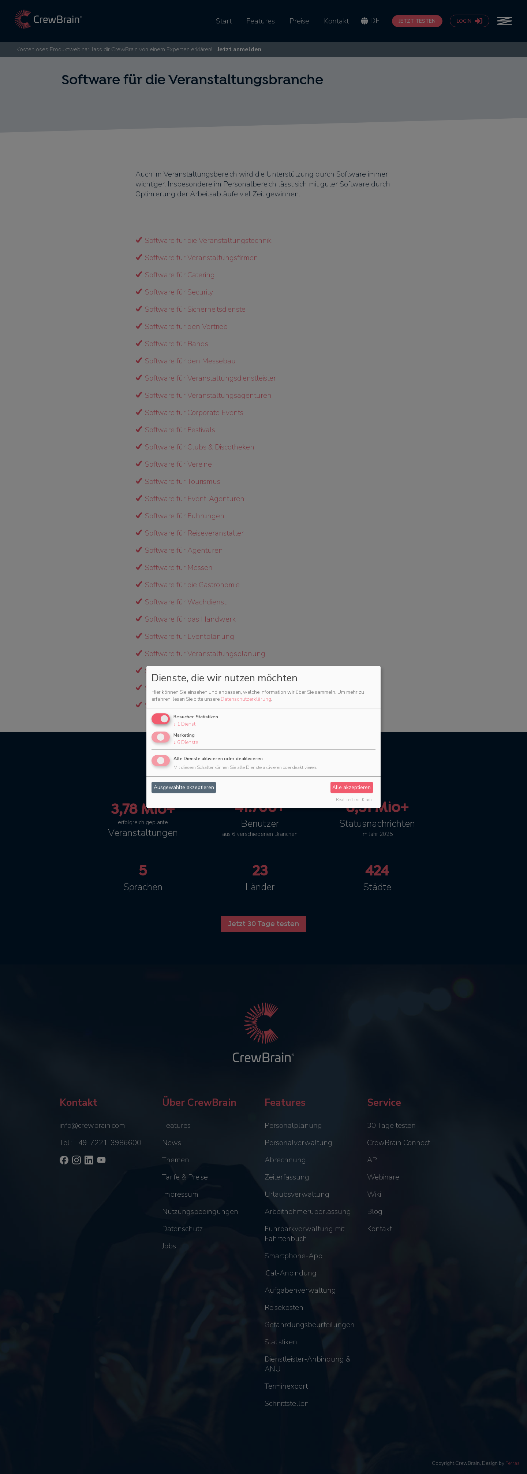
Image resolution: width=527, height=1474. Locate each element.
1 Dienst (184, 724)
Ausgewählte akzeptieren (184, 787)
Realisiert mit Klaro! (354, 800)
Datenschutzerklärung (246, 699)
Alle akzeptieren (351, 787)
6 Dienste (185, 742)
